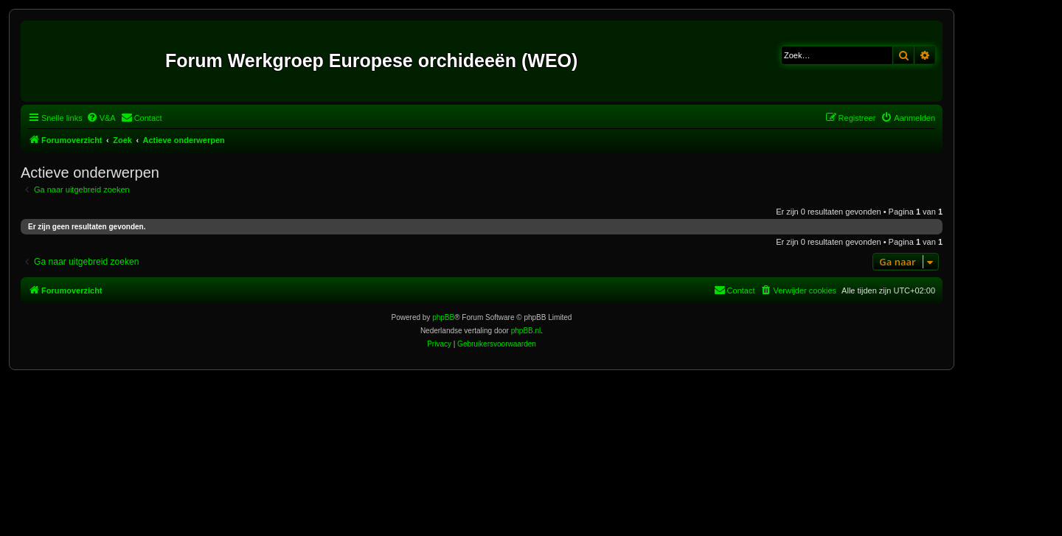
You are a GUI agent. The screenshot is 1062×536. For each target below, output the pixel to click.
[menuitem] (101, 118)
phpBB (443, 317)
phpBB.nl (526, 331)
